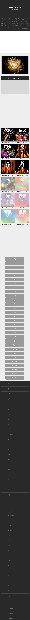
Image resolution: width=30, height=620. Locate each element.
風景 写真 (15, 369)
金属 (9, 459)
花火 (15, 291)
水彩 (9, 469)
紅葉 (15, 283)
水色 (9, 596)
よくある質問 (11, 613)
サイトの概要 (11, 608)
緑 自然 (15, 345)
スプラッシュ (11, 515)
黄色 (9, 560)
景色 (15, 357)
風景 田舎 (15, 361)
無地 (9, 545)
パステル (10, 601)
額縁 (9, 495)
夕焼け (15, 316)
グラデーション (11, 520)
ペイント (10, 530)
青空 (15, 312)
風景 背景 (15, 373)
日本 (15, 353)
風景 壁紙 (15, 377)
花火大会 (19, 21)
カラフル (10, 505)
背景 (9, 535)
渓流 (15, 328)
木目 (9, 444)
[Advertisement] (15, 43)
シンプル (10, 510)
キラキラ (10, 474)
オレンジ (10, 565)
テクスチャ (10, 434)
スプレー (10, 525)
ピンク (9, 575)
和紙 (9, 454)
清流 (15, 332)
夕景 (15, 320)
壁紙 (9, 540)
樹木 (15, 337)
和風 (15, 296)
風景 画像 (15, 365)
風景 (15, 259)
